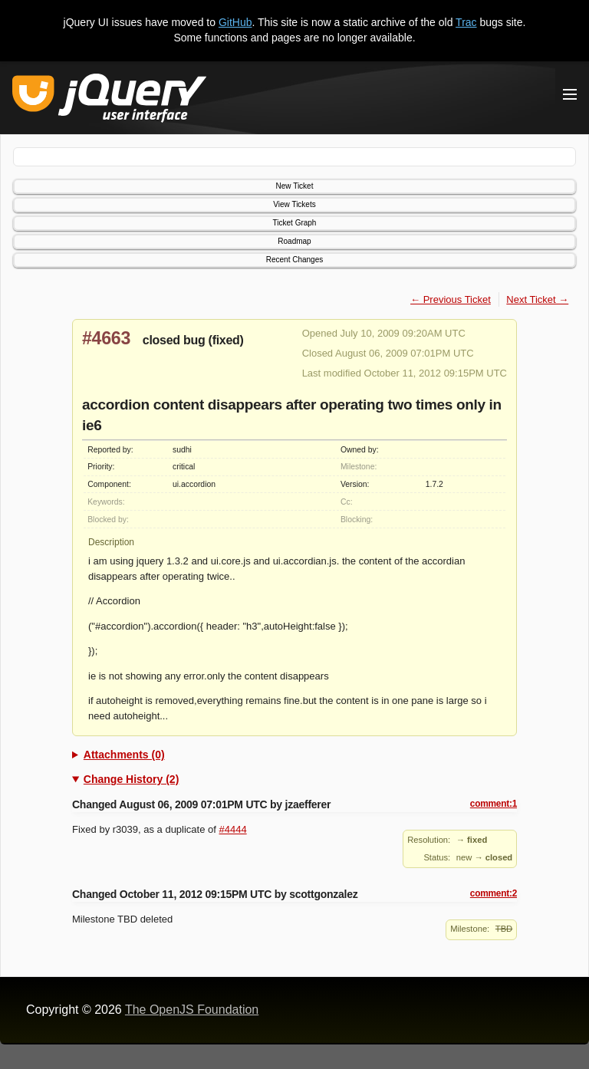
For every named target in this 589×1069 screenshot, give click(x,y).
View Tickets (294, 204)
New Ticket (295, 186)
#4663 (106, 338)
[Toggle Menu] (570, 94)
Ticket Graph (295, 223)
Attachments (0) (124, 754)
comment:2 (493, 893)
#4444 (233, 829)
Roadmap (294, 241)
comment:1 (493, 803)
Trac (466, 22)
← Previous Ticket (450, 299)
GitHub (235, 22)
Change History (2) (131, 779)
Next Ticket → (537, 299)
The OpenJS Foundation (191, 1009)
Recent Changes (295, 259)
